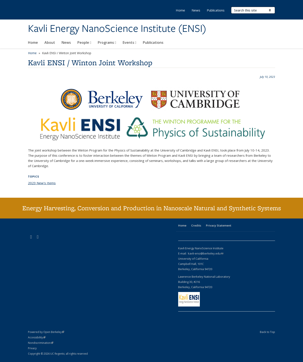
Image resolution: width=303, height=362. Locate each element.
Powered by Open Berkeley (46, 332)
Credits (196, 225)
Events (129, 42)
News (66, 42)
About (49, 42)
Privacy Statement (218, 225)
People (84, 42)
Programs (107, 42)
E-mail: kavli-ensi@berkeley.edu (200, 253)
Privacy (32, 348)
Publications (153, 42)
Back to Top (267, 332)
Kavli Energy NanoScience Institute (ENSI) (117, 28)
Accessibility (37, 337)
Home (33, 42)
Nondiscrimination (40, 343)
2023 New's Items (42, 183)
